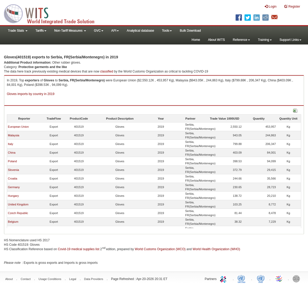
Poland (12, 161)
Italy (10, 144)
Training (265, 40)
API (115, 30)
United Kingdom (18, 204)
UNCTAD (242, 278)
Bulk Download (190, 30)
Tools (167, 30)
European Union (18, 126)
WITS (52, 13)
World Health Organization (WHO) (216, 249)
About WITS (216, 40)
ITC (224, 278)
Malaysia (13, 135)
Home (196, 40)
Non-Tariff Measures (70, 30)
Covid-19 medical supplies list (78, 249)
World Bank (297, 278)
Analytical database (140, 30)
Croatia (12, 178)
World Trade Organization (279, 278)
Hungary (13, 195)
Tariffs (40, 30)
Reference (241, 40)
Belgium (13, 221)
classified (106, 71)
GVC (98, 30)
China (11, 152)
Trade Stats (18, 30)
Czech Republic (18, 213)
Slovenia (13, 169)
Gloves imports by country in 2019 (30, 94)
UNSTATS (261, 278)
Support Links (290, 40)
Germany (14, 187)
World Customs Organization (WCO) (160, 249)
